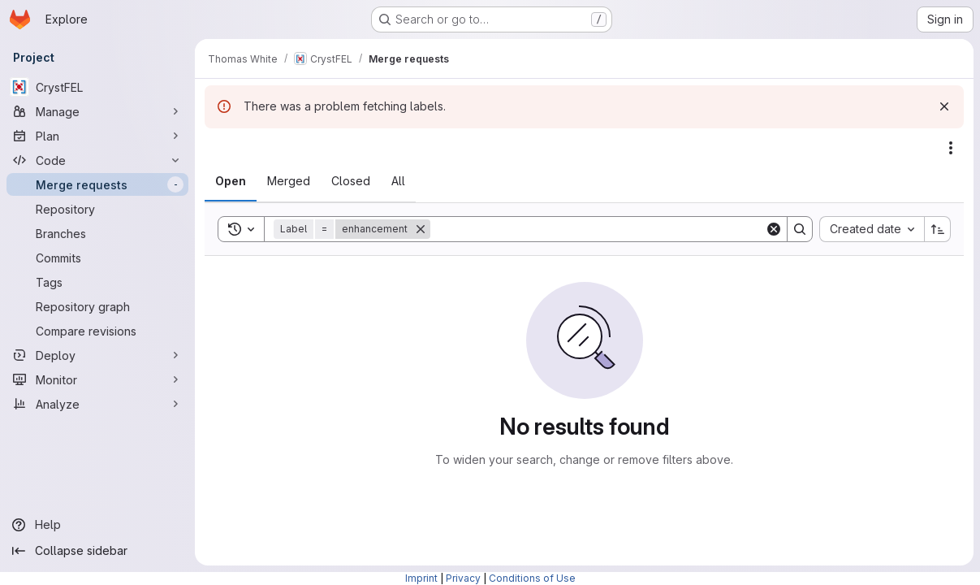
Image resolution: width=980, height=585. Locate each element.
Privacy (463, 578)
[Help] (97, 525)
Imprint (421, 578)
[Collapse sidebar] (97, 551)
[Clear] (774, 229)
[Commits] (97, 257)
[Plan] (97, 135)
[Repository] (97, 208)
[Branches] (97, 233)
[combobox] (871, 229)
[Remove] (420, 229)
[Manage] (97, 111)
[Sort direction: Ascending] (938, 229)
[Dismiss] (944, 106)
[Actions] (951, 148)
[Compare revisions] (97, 330)
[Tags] (97, 282)
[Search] (598, 229)
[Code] (97, 160)
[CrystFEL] (97, 87)
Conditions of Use (532, 578)
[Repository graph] (97, 306)
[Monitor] (97, 379)
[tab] (231, 181)
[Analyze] (97, 403)
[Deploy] (97, 355)
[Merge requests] (97, 184)
